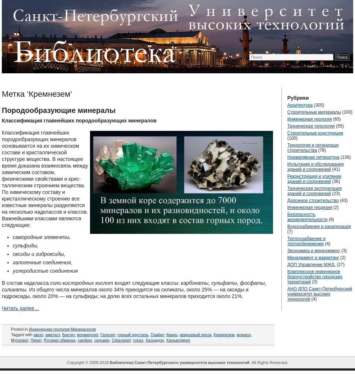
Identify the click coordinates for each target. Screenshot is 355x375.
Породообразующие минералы (59, 110)
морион (244, 334)
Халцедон (154, 340)
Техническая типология (311, 126)
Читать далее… (20, 308)
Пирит (35, 340)
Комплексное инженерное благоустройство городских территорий (315, 276)
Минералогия (83, 329)
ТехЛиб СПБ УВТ (176, 35)
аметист (52, 334)
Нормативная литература (313, 157)
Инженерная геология (49, 329)
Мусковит (19, 340)
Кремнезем (224, 334)
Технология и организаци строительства (313, 148)
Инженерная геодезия (309, 207)
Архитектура (300, 105)
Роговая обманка (59, 340)
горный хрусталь (133, 334)
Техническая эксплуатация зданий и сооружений (314, 191)
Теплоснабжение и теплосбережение (306, 241)
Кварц (172, 334)
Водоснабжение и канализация (319, 226)
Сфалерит (121, 340)
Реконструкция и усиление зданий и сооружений (314, 179)
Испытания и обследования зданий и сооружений (315, 167)
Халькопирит (178, 340)
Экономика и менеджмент (313, 250)
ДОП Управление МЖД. (311, 264)
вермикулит (87, 334)
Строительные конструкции (315, 133)
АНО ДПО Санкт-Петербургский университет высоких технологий (319, 294)
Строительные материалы (314, 112)
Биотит (68, 334)
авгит (38, 334)
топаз (138, 340)
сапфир (85, 340)
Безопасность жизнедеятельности (307, 217)
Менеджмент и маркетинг (313, 257)
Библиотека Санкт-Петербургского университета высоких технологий (180, 362)
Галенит (108, 334)
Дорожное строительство (313, 200)
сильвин (101, 340)
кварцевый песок (196, 334)
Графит (157, 334)
